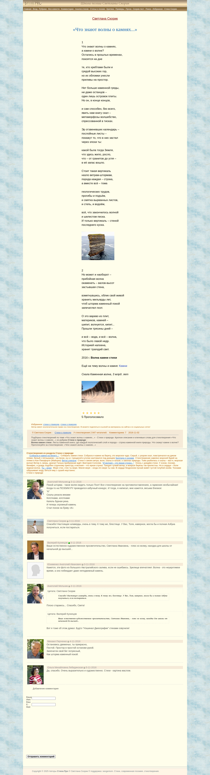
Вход (35, 9)
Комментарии (67, 9)
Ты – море (47, 468)
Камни (123, 365)
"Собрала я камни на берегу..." (44, 455)
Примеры (120, 9)
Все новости (53, 9)
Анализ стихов (81, 9)
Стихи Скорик (170, 9)
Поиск (148, 9)
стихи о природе (51, 424)
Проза (128, 9)
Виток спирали (69, 460)
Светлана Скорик (105, 18)
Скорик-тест (138, 9)
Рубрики (43, 9)
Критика (110, 9)
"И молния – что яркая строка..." (118, 463)
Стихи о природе (63, 432)
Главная (27, 9)
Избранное (158, 9)
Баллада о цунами (125, 458)
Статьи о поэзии (97, 9)
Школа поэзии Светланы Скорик (105, 3)
